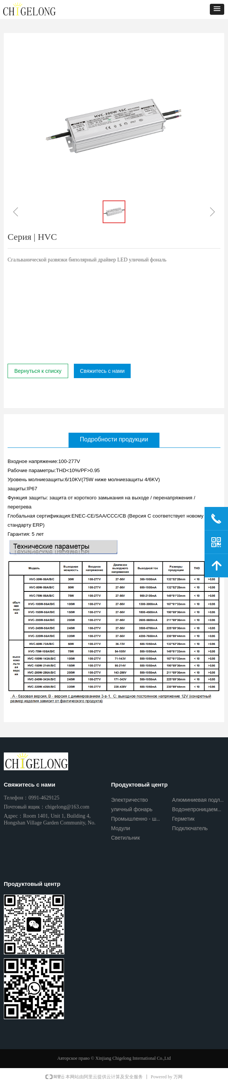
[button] (217, 9)
